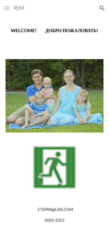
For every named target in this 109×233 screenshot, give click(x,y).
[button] (7, 8)
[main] (55, 30)
